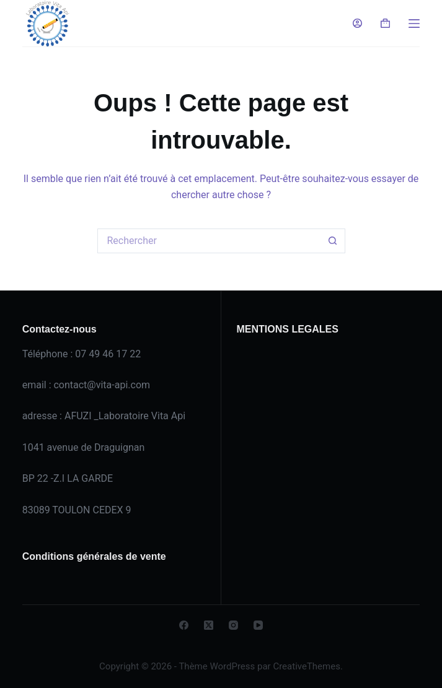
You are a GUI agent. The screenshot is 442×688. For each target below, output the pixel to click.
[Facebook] (183, 625)
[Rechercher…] (208, 241)
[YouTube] (258, 625)
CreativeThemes (306, 666)
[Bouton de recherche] (332, 241)
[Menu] (414, 23)
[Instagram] (233, 625)
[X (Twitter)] (208, 625)
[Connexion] (357, 23)
